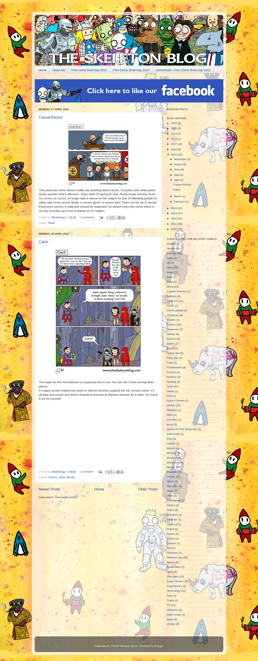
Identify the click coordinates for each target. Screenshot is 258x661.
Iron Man (172, 419)
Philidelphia (173, 500)
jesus (170, 424)
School (171, 538)
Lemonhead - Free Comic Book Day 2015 (182, 70)
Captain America (176, 291)
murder (171, 476)
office (170, 495)
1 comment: (86, 471)
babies (171, 267)
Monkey (171, 453)
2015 (174, 154)
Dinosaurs (173, 329)
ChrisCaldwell (175, 310)
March (178, 196)
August (178, 164)
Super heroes (175, 581)
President (172, 514)
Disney (171, 334)
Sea (169, 547)
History (171, 405)
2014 (174, 208)
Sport (170, 571)
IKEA (170, 414)
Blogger (158, 646)
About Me (59, 70)
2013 (174, 213)
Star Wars (173, 576)
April (177, 180)
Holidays (172, 410)
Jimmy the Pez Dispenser (182, 429)
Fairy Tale (172, 357)
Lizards (171, 443)
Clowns (171, 319)
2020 (174, 128)
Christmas (173, 315)
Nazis (51, 222)
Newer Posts (49, 489)
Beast (170, 272)
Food (170, 362)
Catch (43, 242)
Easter (170, 348)
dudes (170, 343)
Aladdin (171, 243)
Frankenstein (174, 367)
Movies (71, 477)
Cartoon (171, 296)
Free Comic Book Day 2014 (131, 70)
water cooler (174, 614)
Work (170, 619)
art (168, 262)
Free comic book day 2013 (89, 70)
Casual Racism (51, 117)
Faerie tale (173, 353)
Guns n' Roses (175, 400)
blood (170, 286)
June (177, 169)
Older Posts (148, 489)
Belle (170, 277)
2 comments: (87, 217)
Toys (169, 595)
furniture (172, 376)
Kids (169, 438)
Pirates (171, 505)
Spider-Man (174, 566)
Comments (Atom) (66, 497)
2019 (174, 133)
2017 (174, 144)
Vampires (172, 609)
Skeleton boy (174, 557)
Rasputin (172, 519)
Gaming (171, 381)
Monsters (172, 462)
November (180, 159)
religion (171, 524)
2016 (174, 149)
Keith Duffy (173, 433)
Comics (52, 477)
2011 (174, 223)
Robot (170, 529)
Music (170, 481)
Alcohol (171, 248)
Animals (171, 253)
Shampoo (172, 552)
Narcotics (172, 486)
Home (42, 70)
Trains (170, 600)
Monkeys (172, 457)
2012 (174, 218)
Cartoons (172, 300)
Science (171, 543)
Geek (62, 477)
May (177, 174)
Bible (170, 281)
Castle (170, 305)
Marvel (171, 448)
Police (170, 510)
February (180, 201)
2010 (174, 229)
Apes (170, 258)
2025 (174, 123)
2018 (174, 138)
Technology (173, 590)
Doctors (171, 338)
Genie (170, 391)
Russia (171, 533)
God (169, 395)
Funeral (171, 372)
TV (168, 605)
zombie (171, 623)
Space (170, 562)
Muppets (172, 471)
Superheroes (174, 586)
